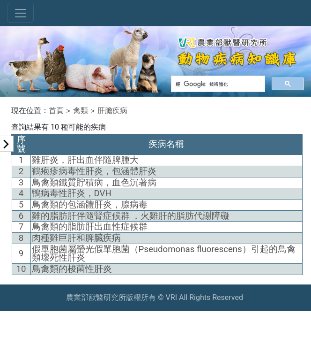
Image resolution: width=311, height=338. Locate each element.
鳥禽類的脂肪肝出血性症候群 (90, 227)
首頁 (56, 110)
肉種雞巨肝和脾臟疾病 (76, 238)
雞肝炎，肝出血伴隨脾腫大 (85, 160)
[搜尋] (217, 84)
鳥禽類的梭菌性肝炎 (72, 269)
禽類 (80, 110)
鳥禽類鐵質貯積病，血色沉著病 (94, 182)
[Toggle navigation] (20, 13)
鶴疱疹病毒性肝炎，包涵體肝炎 (94, 171)
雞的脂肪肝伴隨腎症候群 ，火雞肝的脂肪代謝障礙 (131, 216)
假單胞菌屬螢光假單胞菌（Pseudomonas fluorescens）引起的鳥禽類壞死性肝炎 (164, 253)
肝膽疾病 (112, 110)
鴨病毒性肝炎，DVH (71, 193)
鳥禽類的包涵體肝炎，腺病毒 (90, 205)
